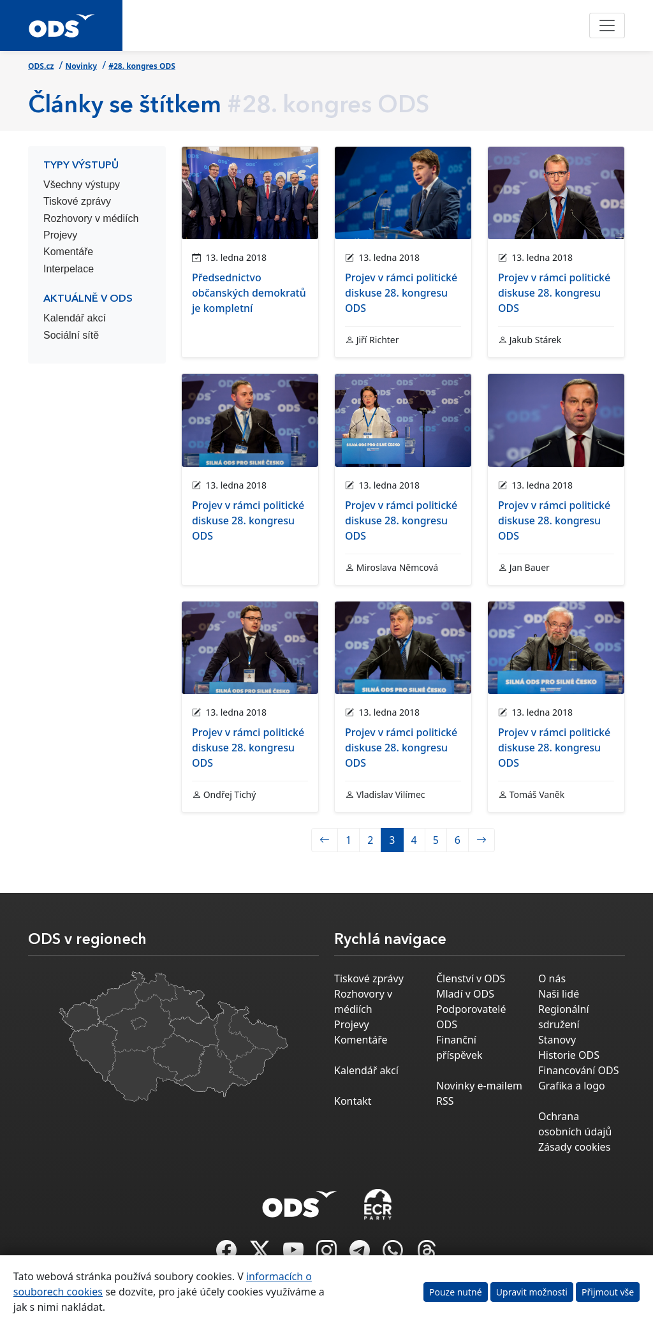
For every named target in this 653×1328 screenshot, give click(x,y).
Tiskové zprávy (77, 201)
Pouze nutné (455, 1292)
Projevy (60, 235)
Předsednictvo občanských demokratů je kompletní (249, 292)
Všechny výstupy (81, 184)
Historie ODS (568, 1055)
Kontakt (353, 1101)
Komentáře (68, 251)
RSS (445, 1101)
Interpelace (68, 268)
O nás (552, 978)
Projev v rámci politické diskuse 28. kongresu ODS (401, 292)
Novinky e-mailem (479, 1086)
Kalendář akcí (74, 318)
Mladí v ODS (465, 994)
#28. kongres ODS (141, 66)
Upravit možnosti (532, 1292)
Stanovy (557, 1040)
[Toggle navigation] (607, 25)
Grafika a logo (571, 1086)
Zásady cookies (574, 1147)
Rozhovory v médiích (90, 218)
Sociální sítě (71, 335)
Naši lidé (558, 994)
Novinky (82, 66)
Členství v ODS (470, 978)
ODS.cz (41, 66)
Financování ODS (578, 1070)
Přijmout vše (608, 1292)
